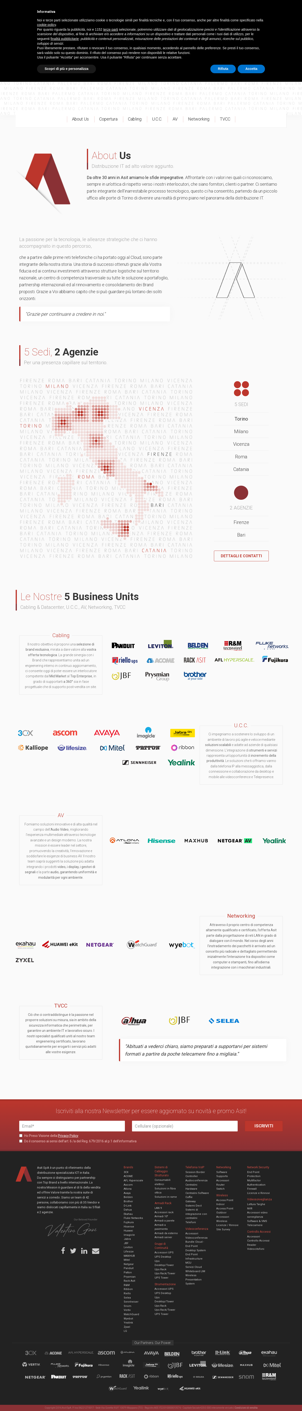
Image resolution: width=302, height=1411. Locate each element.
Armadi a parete (165, 1220)
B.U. (164, 7)
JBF (126, 1243)
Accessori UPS (164, 1252)
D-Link (128, 1205)
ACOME (128, 1176)
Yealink (128, 1322)
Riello (127, 1293)
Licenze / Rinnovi (227, 1225)
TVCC (151, 22)
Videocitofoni (255, 1249)
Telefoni (190, 1222)
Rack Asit (129, 1280)
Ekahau (128, 1214)
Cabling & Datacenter (75, 22)
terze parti (110, 1359)
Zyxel (127, 1327)
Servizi (79, 7)
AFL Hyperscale (133, 1180)
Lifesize (129, 1251)
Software (221, 1172)
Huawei (128, 1230)
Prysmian (130, 1276)
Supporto (222, 1176)
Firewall (252, 1188)
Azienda (61, 7)
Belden (128, 1197)
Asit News (147, 7)
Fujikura (129, 1222)
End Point (191, 1254)
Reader (251, 1244)
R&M (127, 1285)
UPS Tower (161, 1277)
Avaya (127, 1193)
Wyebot (128, 1318)
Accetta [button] (251, 1398)
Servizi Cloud (193, 1267)
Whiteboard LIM (195, 1271)
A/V (167, 22)
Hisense (129, 1226)
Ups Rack (160, 1269)
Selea (127, 1297)
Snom (127, 1306)
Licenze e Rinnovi (258, 1193)
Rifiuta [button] (223, 1398)
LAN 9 (158, 1208)
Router (220, 1184)
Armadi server (163, 1237)
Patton (128, 1272)
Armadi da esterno (166, 1233)
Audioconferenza (196, 1180)
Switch (220, 1188)
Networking (127, 22)
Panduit (128, 1268)
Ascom (128, 1184)
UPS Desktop (163, 1256)
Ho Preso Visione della (48, 1136)
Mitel (127, 1259)
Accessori (222, 1180)
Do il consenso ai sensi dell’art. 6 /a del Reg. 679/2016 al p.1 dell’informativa (78, 1141)
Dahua (128, 1209)
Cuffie (189, 1197)
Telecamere (255, 1225)
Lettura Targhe (256, 1204)
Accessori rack (164, 1212)
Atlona (128, 1188)
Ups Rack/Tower (165, 1273)
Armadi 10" (161, 1216)
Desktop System (195, 1250)
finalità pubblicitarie (65, 1368)
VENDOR (263, 22)
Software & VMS (257, 1221)
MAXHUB (129, 1255)
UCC (105, 22)
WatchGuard (131, 1314)
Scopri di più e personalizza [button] (66, 1398)
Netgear (129, 1264)
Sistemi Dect (193, 1205)
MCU (188, 1262)
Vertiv (127, 1310)
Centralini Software (197, 1193)
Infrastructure (194, 1258)
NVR (249, 1208)
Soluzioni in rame (166, 1196)
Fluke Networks (133, 1218)
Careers (127, 7)
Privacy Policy (68, 1136)
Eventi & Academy (103, 7)
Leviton (128, 1247)
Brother (128, 1201)
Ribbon (128, 1289)
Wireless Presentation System (193, 1279)
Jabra (127, 1239)
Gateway (190, 1201)
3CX (126, 1172)
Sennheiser (131, 1301)
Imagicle (129, 1234)
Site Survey (223, 1229)
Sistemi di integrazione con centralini (196, 1214)
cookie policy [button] (46, 1354)
